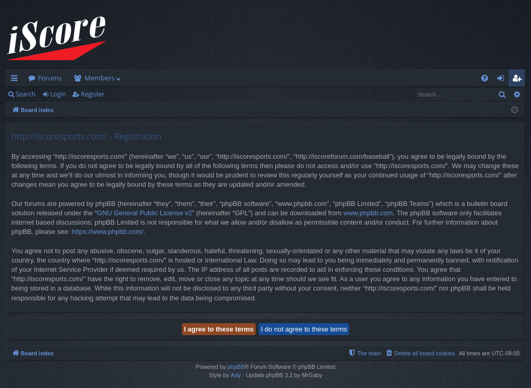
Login (58, 94)
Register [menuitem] (519, 80)
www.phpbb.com (368, 213)
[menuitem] (485, 78)
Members (100, 77)
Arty (236, 375)
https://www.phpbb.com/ (107, 231)
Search (25, 94)
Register (92, 94)
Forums (50, 77)
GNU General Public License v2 (144, 213)
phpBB (235, 367)
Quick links (16, 80)
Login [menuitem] (503, 80)
